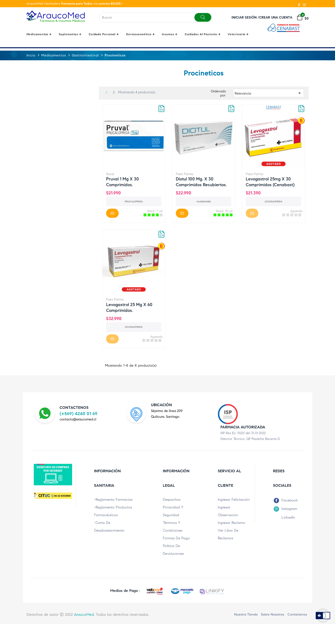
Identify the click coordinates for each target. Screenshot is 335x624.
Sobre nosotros (272, 614)
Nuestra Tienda (246, 614)
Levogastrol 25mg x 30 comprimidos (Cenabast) (270, 181)
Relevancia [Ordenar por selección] (268, 93)
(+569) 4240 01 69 (78, 413)
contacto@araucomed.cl (78, 419)
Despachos (171, 499)
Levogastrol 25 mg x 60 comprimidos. (129, 307)
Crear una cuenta (275, 17)
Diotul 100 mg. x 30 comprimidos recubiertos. (201, 181)
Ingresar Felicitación (234, 499)
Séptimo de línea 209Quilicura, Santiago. (167, 413)
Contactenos (297, 614)
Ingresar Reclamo (231, 522)
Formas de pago (176, 538)
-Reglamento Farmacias (113, 499)
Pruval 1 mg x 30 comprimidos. (122, 181)
